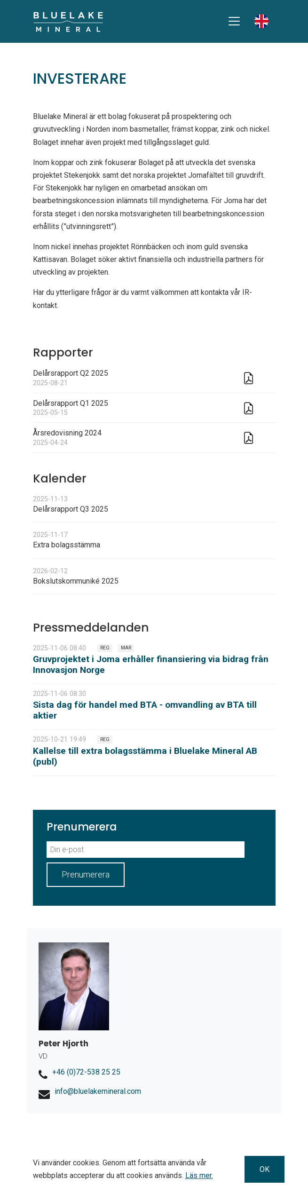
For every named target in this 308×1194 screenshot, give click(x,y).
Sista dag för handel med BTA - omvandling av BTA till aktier (145, 710)
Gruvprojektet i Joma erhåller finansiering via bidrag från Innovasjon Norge (151, 664)
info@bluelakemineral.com (98, 1091)
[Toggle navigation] (234, 21)
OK (264, 1169)
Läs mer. (199, 1175)
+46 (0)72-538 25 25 (86, 1071)
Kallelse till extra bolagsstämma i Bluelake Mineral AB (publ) (145, 756)
